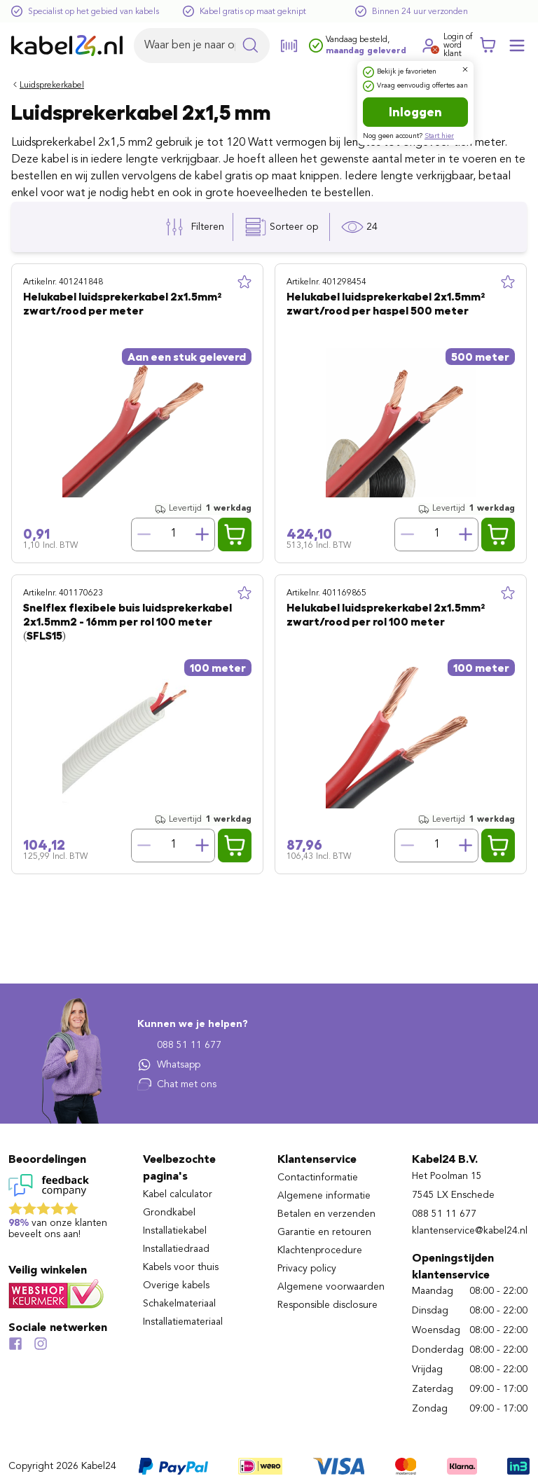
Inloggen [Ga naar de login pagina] (415, 112)
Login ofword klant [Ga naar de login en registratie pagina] (457, 45)
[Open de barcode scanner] (289, 46)
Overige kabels (176, 1285)
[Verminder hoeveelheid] (143, 534)
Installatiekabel (175, 1231)
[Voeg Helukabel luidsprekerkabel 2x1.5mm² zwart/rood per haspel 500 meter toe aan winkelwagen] (498, 534)
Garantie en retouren (324, 1232)
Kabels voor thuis (181, 1267)
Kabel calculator (177, 1194)
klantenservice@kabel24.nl (469, 1231)
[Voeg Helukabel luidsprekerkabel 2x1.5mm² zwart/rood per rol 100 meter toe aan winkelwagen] (498, 845)
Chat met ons (176, 1084)
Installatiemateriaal (183, 1322)
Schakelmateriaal (179, 1304)
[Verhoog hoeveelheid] (202, 534)
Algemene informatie (324, 1196)
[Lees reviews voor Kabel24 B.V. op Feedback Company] (67, 1209)
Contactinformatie (317, 1177)
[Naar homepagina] (67, 45)
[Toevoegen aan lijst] (244, 282)
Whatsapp (168, 1065)
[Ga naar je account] (429, 45)
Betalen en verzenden (326, 1214)
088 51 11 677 (179, 1045)
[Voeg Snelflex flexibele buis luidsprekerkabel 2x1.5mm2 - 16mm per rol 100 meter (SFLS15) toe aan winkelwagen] (234, 845)
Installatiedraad (176, 1249)
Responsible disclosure (327, 1305)
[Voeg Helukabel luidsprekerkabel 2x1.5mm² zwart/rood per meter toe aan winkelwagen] (234, 534)
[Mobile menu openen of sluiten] (517, 45)
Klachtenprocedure (319, 1250)
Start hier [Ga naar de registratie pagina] (439, 135)
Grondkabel (169, 1213)
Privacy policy (306, 1269)
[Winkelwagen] (487, 45)
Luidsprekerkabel (52, 85)
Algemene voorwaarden (331, 1287)
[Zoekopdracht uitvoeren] (250, 45)
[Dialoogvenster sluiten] (465, 69)
